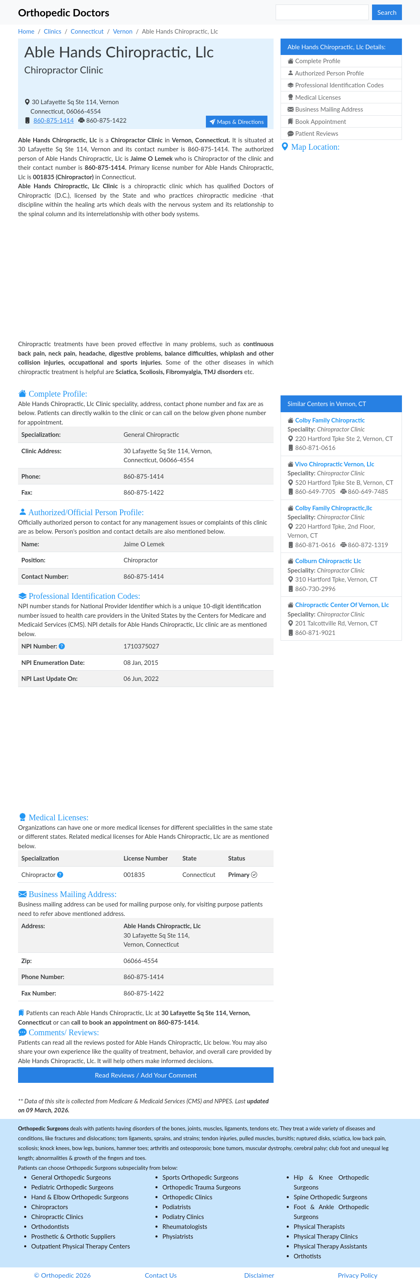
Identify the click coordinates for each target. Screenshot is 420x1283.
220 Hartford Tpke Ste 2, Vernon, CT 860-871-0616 (340, 434)
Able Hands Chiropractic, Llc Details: (337, 46)
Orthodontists (50, 1226)
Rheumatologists (184, 1226)
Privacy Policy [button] (358, 1275)
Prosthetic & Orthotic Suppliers (73, 1236)
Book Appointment (317, 121)
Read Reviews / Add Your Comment (145, 1075)
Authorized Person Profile (326, 73)
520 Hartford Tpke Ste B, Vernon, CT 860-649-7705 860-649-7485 (340, 477)
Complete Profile (314, 60)
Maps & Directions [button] (237, 121)
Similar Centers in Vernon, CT (327, 403)
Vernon (122, 31)
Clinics (53, 31)
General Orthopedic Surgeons (71, 1177)
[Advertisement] (146, 277)
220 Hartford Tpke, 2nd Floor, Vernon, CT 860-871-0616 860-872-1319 (338, 526)
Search (387, 12)
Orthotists (307, 1256)
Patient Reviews (313, 133)
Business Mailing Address (325, 109)
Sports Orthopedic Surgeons (200, 1177)
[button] (62, 646)
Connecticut (87, 31)
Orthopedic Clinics (187, 1197)
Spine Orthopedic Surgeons (331, 1197)
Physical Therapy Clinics (326, 1236)
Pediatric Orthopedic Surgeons (72, 1187)
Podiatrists (176, 1206)
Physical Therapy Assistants (330, 1246)
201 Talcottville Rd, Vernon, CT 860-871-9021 (338, 618)
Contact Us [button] (161, 1275)
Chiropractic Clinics (57, 1216)
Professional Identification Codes (335, 85)
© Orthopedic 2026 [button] (62, 1275)
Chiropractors (49, 1206)
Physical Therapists (319, 1226)
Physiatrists (177, 1236)
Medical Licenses (314, 97)
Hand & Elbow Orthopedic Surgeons (80, 1197)
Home (26, 31)
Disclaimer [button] (259, 1275)
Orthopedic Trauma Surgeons (201, 1187)
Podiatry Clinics (183, 1216)
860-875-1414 (54, 120)
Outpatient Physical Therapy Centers (80, 1246)
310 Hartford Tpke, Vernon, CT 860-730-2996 (333, 574)
